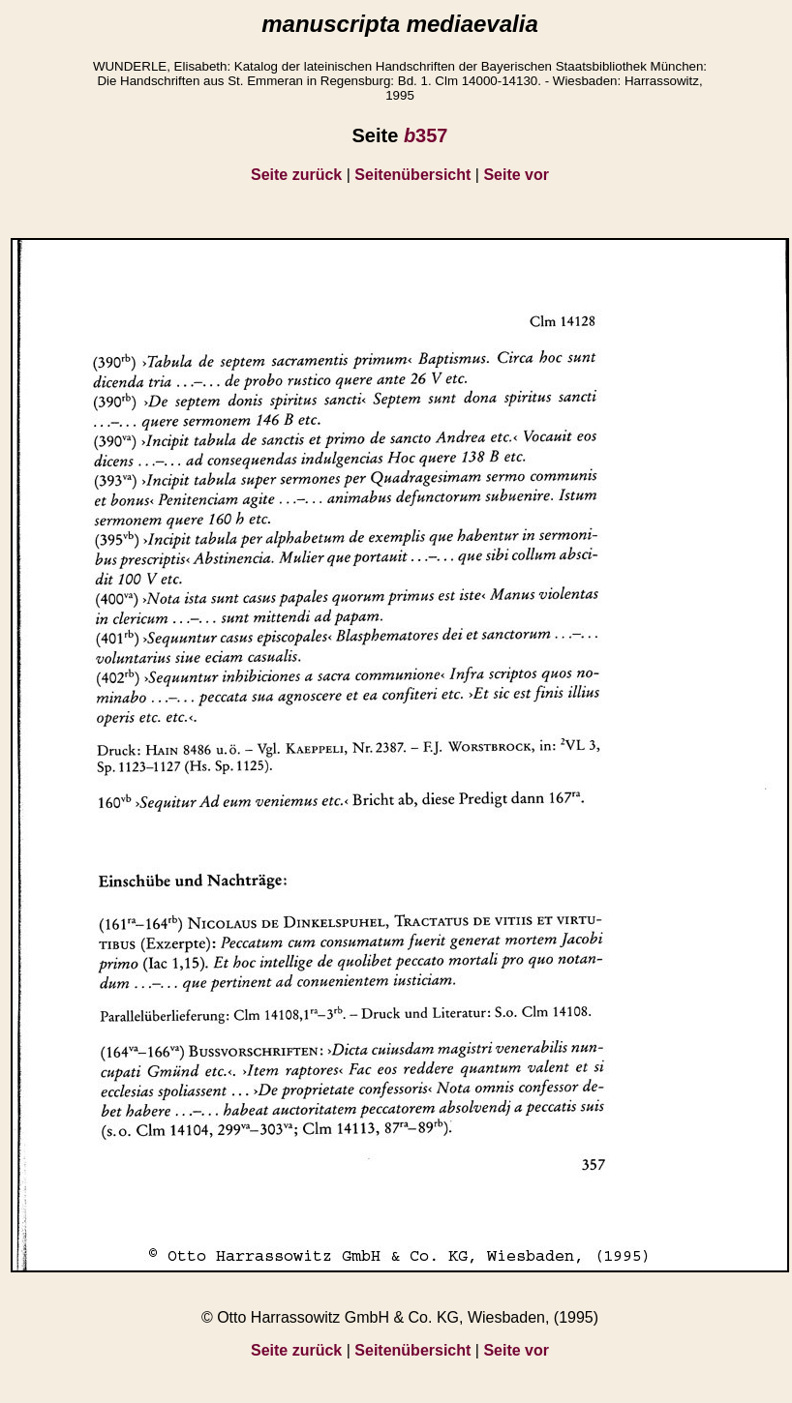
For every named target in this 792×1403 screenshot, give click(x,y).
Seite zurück (296, 174)
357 (426, 135)
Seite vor (516, 174)
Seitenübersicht (412, 174)
